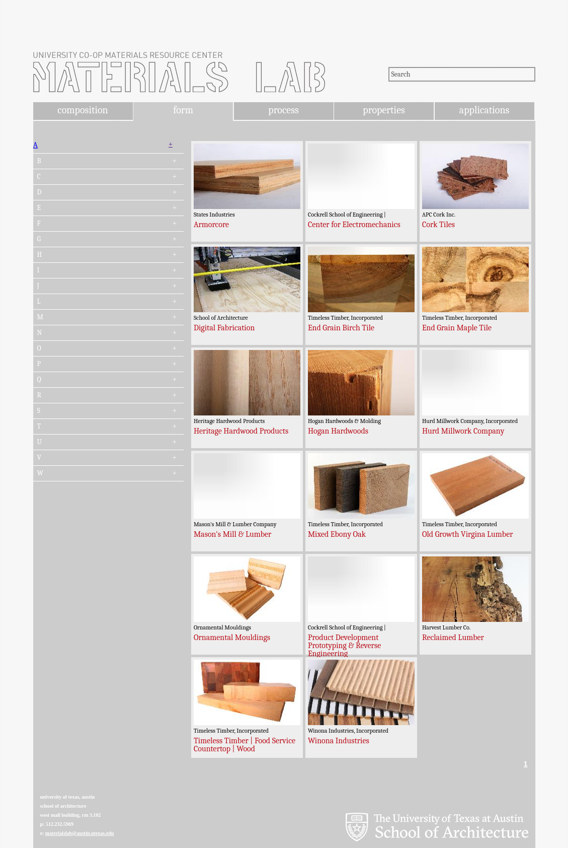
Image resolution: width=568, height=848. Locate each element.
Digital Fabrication (224, 327)
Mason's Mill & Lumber (233, 534)
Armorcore (211, 224)
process (283, 110)
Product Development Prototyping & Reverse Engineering (344, 645)
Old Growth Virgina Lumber (467, 534)
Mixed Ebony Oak (337, 534)
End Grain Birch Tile (341, 327)
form (183, 110)
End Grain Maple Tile (457, 327)
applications (484, 110)
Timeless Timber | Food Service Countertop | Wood (244, 744)
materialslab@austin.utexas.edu (79, 833)
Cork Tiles (438, 224)
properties (383, 110)
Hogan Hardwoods (338, 431)
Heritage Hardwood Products (241, 431)
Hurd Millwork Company (463, 431)
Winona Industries (338, 740)
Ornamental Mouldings (232, 637)
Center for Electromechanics (354, 224)
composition (82, 110)
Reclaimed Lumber (453, 637)
